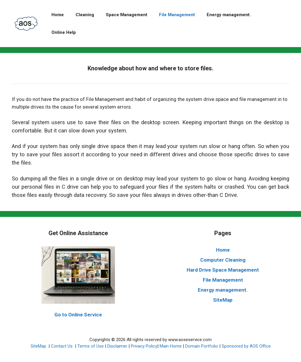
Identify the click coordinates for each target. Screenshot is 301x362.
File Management (177, 14)
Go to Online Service (78, 315)
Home (57, 14)
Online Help (63, 32)
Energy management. (229, 14)
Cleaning (85, 14)
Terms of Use (90, 346)
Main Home (171, 346)
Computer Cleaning (222, 260)
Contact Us (62, 346)
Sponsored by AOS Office (246, 346)
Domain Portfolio (201, 346)
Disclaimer (117, 346)
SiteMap (223, 300)
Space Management (126, 14)
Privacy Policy (144, 346)
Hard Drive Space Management (223, 270)
